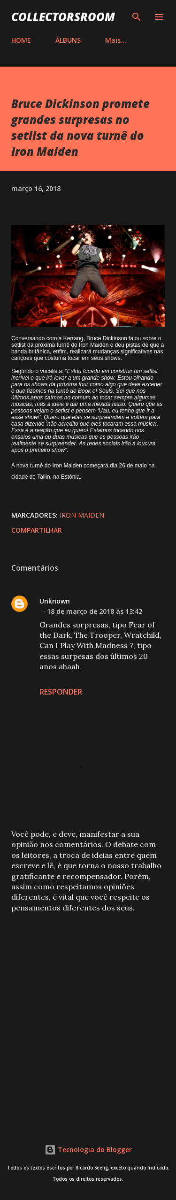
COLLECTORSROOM (63, 16)
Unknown (54, 600)
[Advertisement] (88, 1016)
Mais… (115, 40)
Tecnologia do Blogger (88, 1149)
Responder (60, 692)
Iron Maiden (82, 515)
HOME (21, 40)
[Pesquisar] (136, 17)
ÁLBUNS (68, 40)
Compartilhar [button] (36, 530)
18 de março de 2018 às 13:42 (94, 611)
